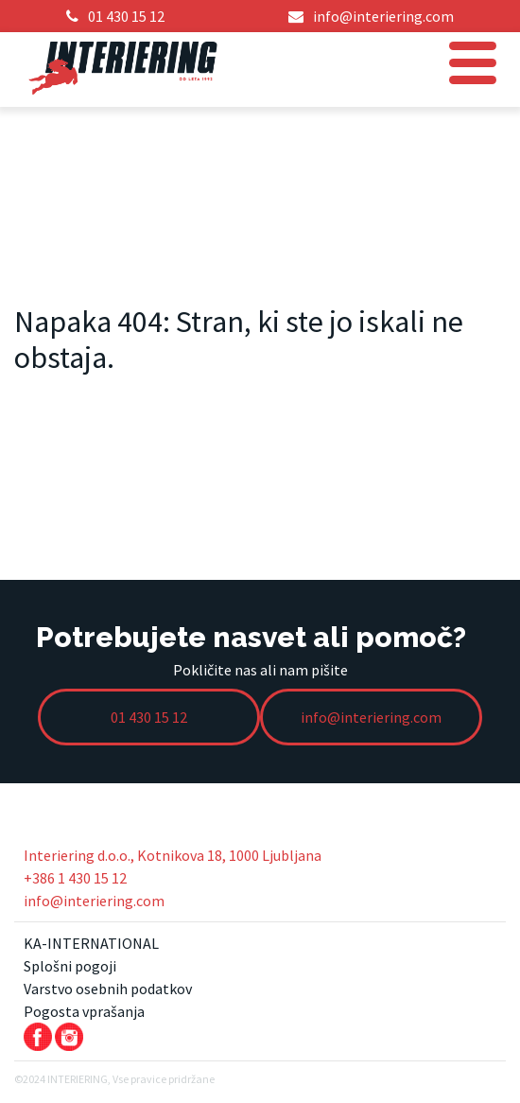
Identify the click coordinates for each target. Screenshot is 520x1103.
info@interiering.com (94, 900)
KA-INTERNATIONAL (91, 943)
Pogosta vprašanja (84, 1011)
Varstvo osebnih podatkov (108, 988)
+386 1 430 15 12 (75, 877)
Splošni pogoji (70, 965)
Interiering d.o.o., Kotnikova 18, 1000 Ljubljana (172, 855)
